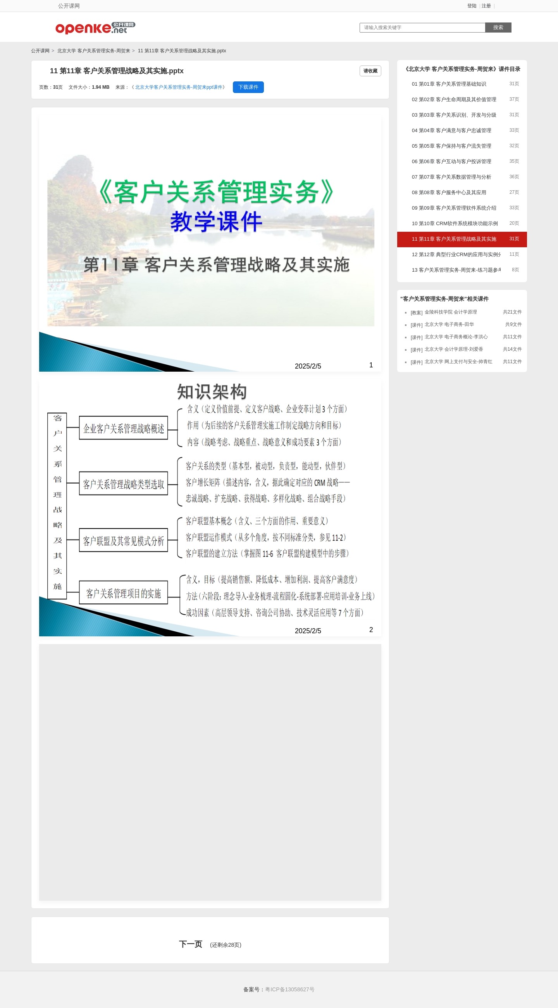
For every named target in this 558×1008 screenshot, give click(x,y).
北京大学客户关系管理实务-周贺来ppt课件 (178, 87)
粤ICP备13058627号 (290, 989)
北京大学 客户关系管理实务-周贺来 (93, 50)
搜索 (498, 27)
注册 (486, 6)
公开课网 (40, 50)
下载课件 (248, 87)
